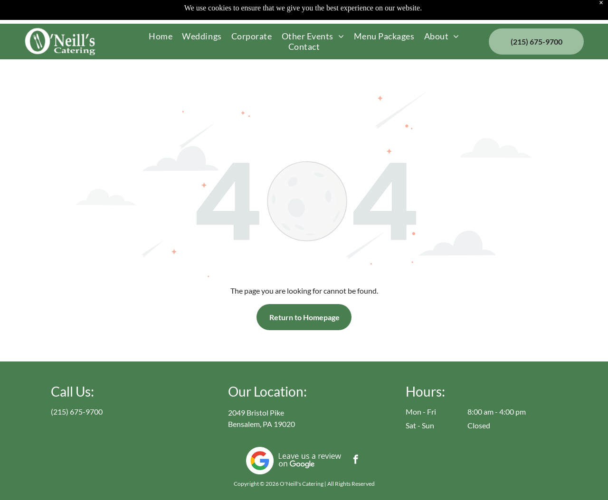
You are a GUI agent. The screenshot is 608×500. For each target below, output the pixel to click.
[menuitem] (160, 36)
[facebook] (355, 461)
